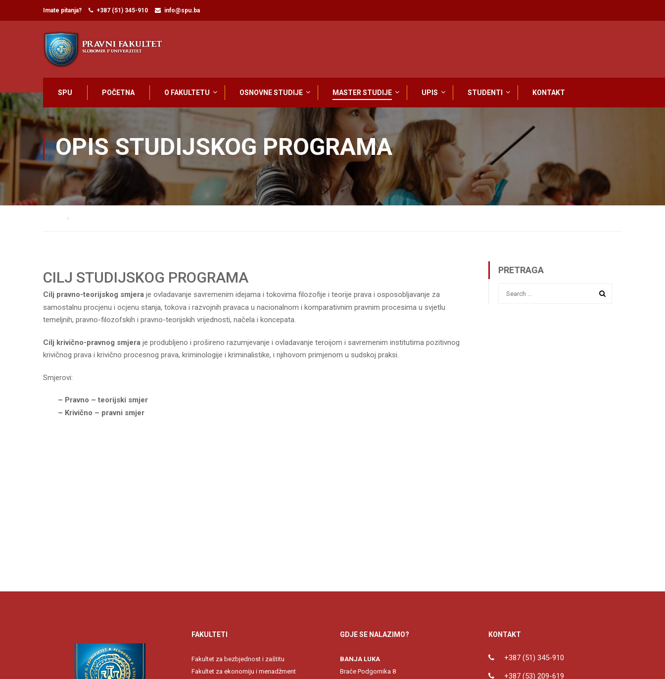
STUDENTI (485, 93)
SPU (65, 93)
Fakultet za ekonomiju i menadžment (243, 675)
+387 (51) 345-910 (122, 10)
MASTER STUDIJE (362, 93)
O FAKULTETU (187, 93)
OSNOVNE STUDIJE (271, 93)
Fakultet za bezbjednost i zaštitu (238, 662)
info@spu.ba (182, 10)
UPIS (430, 93)
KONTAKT (548, 93)
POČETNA (118, 93)
